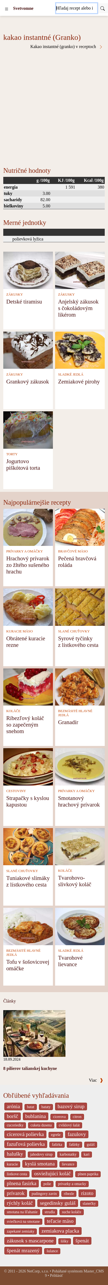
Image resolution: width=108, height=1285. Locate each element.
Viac (96, 1080)
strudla (50, 1212)
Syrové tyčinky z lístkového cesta (78, 641)
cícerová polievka (25, 1134)
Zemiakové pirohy (79, 381)
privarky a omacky (72, 1184)
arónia (13, 1106)
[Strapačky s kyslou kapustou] (28, 766)
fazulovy (77, 1134)
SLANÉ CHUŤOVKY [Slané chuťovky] (74, 631)
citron (77, 1117)
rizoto (87, 1193)
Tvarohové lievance (70, 960)
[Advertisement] (54, 106)
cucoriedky (15, 1125)
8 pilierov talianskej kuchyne (30, 1068)
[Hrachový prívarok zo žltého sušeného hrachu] (28, 526)
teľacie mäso (60, 1221)
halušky (15, 1154)
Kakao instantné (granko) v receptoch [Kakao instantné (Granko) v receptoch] (66, 46)
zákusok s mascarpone (30, 1241)
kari (86, 1154)
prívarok (16, 1193)
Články (9, 1001)
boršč (12, 1116)
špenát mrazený (23, 1250)
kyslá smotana (40, 1164)
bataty (46, 1107)
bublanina (35, 1116)
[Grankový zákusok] (28, 349)
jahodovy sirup (41, 1154)
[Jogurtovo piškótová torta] (28, 429)
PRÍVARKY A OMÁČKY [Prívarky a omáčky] (24, 551)
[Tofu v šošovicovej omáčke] (28, 926)
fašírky (74, 1145)
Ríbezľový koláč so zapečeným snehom (25, 724)
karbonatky (68, 1154)
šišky (64, 1241)
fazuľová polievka (26, 1144)
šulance (52, 1251)
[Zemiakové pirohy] (80, 349)
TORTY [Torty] (12, 454)
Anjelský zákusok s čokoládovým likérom (78, 308)
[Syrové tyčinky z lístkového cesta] (80, 606)
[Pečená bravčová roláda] (80, 526)
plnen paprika (88, 1174)
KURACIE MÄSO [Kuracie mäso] (19, 631)
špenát (82, 1241)
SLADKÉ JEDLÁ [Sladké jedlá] (70, 374)
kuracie (12, 1164)
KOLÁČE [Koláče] (13, 711)
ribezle (69, 1194)
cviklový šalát (69, 1125)
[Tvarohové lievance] (80, 926)
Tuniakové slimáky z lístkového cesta (28, 881)
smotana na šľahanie (22, 1212)
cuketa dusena (41, 1125)
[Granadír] (80, 686)
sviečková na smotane (23, 1221)
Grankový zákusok (27, 381)
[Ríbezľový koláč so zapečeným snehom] (28, 686)
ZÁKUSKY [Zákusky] (14, 294)
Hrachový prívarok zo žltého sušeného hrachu (27, 565)
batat (30, 1107)
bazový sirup (71, 1106)
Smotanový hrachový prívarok (79, 801)
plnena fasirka (21, 1183)
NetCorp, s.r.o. (38, 1271)
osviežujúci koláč (52, 1173)
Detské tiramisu (24, 301)
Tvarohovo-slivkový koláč (74, 880)
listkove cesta (17, 1174)
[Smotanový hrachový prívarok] (80, 766)
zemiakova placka (60, 1231)
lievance (68, 1164)
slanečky (89, 1203)
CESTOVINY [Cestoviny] (16, 791)
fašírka (57, 1145)
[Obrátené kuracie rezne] (28, 606)
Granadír (68, 722)
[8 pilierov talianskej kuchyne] (34, 1033)
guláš (91, 1145)
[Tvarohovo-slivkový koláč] (80, 846)
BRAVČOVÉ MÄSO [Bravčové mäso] (73, 551)
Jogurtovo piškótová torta (23, 464)
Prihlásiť (56, 1276)
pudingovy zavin (44, 1194)
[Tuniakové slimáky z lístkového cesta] (28, 846)
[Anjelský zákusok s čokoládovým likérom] (80, 269)
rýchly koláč (20, 1203)
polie (47, 1184)
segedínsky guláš (58, 1203)
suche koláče (71, 1212)
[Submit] (102, 8)
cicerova (59, 1117)
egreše (56, 1135)
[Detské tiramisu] (28, 269)
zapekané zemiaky (20, 1231)
